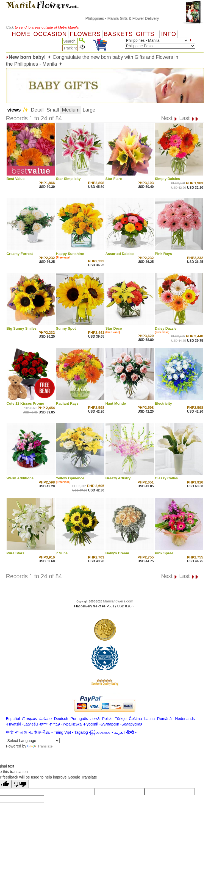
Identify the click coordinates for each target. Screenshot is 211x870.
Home (21, 34)
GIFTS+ (147, 34)
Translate (39, 746)
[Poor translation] (20, 784)
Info (168, 34)
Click (10, 27)
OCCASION (50, 34)
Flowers (85, 34)
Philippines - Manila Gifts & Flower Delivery (131, 18)
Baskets (118, 34)
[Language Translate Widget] (33, 740)
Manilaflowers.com (118, 601)
